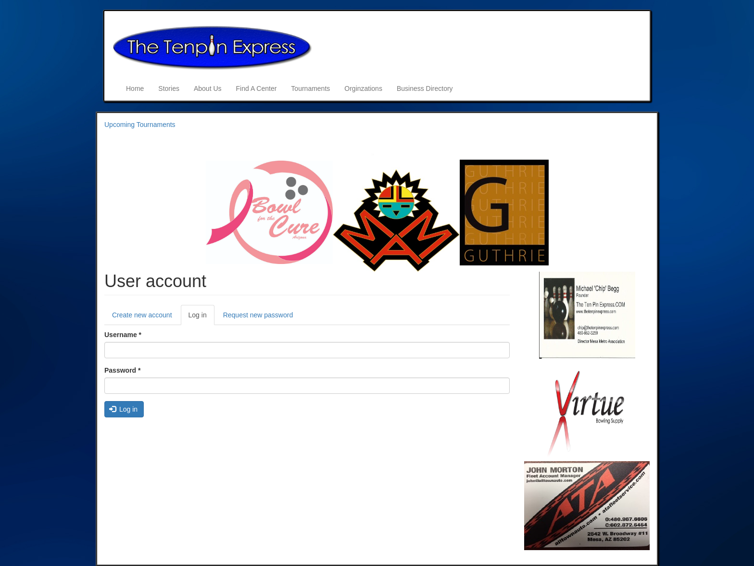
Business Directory (425, 88)
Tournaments (310, 88)
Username (122, 335)
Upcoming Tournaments (140, 124)
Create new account (142, 315)
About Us (208, 88)
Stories (168, 88)
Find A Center (256, 88)
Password (122, 370)
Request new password (258, 315)
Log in (201, 317)
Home (135, 88)
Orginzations (363, 88)
